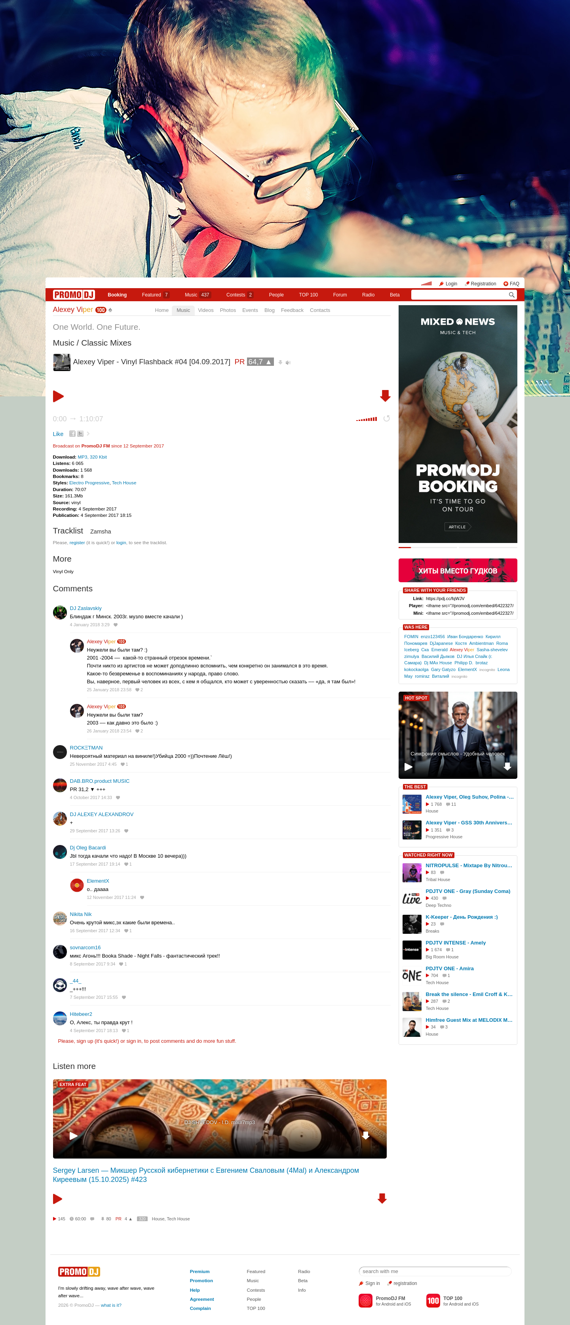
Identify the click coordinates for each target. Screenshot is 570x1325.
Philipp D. (463, 662)
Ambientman (481, 643)
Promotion (201, 1280)
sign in (134, 1041)
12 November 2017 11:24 (111, 897)
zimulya (411, 656)
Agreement (202, 1299)
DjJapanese (441, 643)
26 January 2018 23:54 (109, 730)
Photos (228, 310)
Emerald (439, 649)
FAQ (514, 283)
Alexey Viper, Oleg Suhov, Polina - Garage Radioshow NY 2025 (470, 796)
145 (61, 1218)
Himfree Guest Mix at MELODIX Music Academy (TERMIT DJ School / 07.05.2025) (470, 1020)
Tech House (124, 482)
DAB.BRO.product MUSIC (100, 781)
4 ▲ (129, 1218)
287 (434, 1001)
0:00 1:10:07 (78, 419)
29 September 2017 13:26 (95, 830)
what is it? (111, 1305)
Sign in (372, 1283)
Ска (425, 649)
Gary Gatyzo (443, 669)
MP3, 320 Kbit (92, 456)
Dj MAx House (438, 662)
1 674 (436, 949)
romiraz (422, 676)
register (77, 542)
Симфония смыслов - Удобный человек (457, 754)
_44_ (76, 980)
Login (451, 283)
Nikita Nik (81, 914)
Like (58, 434)
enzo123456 (433, 636)
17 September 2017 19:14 (95, 864)
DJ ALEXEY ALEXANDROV (102, 814)
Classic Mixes (106, 342)
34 (433, 1027)
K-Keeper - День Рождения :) (462, 917)
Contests (256, 1289)
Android (388, 1304)
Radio (368, 295)
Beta (395, 295)
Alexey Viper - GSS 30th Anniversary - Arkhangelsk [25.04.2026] (470, 822)
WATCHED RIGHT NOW (429, 855)
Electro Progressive (89, 482)
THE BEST (415, 786)
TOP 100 (308, 295)
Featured (156, 294)
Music (198, 294)
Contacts (320, 310)
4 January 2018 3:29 (90, 624)
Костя (461, 643)
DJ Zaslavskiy (86, 608)
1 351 (436, 830)
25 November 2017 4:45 (93, 764)
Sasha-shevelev (492, 649)
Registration (483, 283)
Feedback (292, 310)
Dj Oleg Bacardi (88, 847)
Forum (340, 295)
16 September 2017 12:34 (95, 930)
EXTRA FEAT (73, 1084)
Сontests (240, 294)
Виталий (440, 676)
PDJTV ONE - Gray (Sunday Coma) (468, 891)
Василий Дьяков (438, 656)
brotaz (482, 662)
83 (433, 872)
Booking (117, 295)
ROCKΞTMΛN (86, 747)
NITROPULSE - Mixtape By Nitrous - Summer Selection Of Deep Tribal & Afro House (470, 865)
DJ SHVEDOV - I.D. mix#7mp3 (219, 1122)
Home (162, 310)
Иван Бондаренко (465, 636)
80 (108, 1218)
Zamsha (100, 531)
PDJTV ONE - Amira (450, 968)
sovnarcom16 (85, 947)
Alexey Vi (73, 310)
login (121, 542)
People (276, 295)
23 (433, 924)
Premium (200, 1271)
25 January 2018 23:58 (109, 689)
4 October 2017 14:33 (91, 797)
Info (302, 1289)
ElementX (98, 880)
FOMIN (411, 636)
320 (142, 1219)
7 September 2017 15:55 (94, 997)
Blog (269, 310)
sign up (84, 1041)
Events (250, 310)
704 (434, 975)
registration (405, 1283)
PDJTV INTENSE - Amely (456, 942)
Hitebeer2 (81, 1014)
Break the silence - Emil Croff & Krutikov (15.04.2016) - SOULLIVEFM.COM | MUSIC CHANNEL (470, 994)
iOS (408, 1304)
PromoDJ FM (96, 445)
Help (195, 1289)
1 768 (436, 804)
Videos (206, 310)
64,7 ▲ (260, 362)
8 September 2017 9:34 (93, 964)
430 (434, 898)
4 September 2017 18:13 (94, 1030)
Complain (200, 1308)
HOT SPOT (416, 698)
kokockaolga (416, 669)
